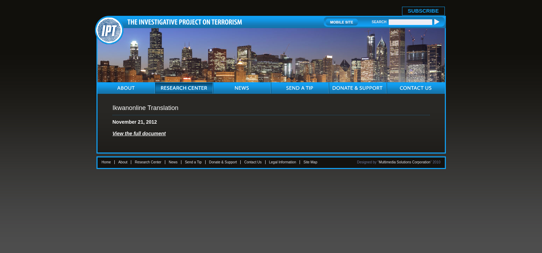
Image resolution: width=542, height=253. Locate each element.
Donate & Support (223, 162)
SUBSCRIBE (423, 11)
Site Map (310, 162)
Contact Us (252, 162)
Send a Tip (193, 162)
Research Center (148, 162)
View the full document (139, 133)
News (173, 162)
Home (106, 162)
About (122, 162)
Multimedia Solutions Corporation (404, 162)
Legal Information (282, 162)
